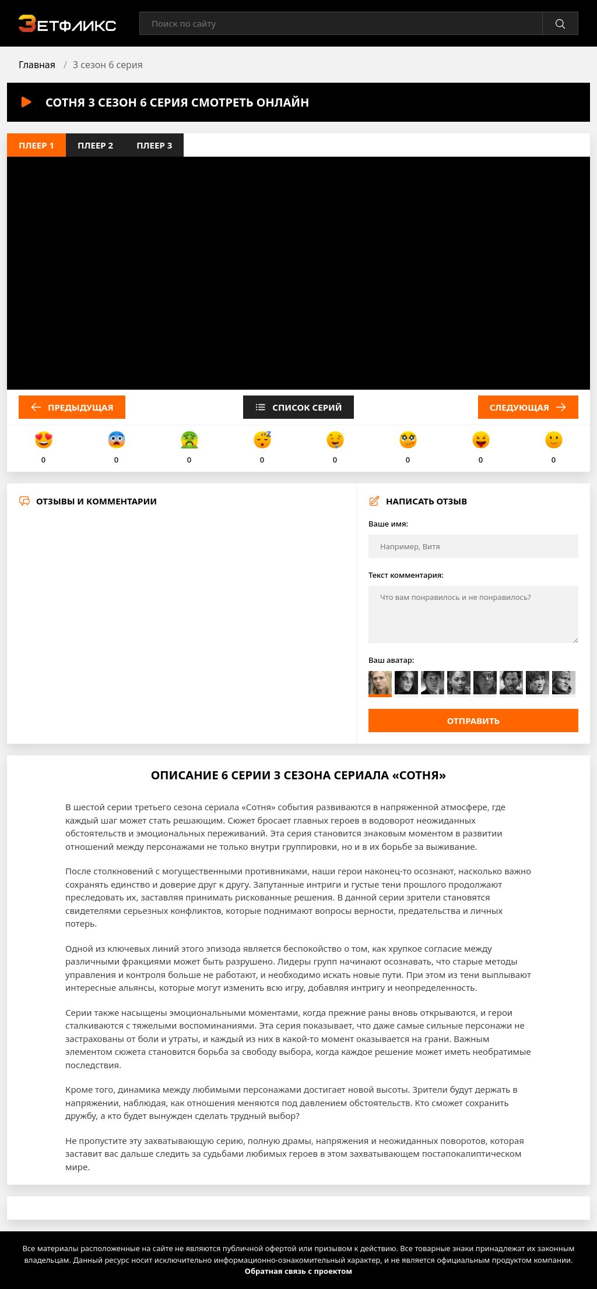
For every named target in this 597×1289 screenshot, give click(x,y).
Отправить (473, 720)
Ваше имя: (388, 523)
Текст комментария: (406, 575)
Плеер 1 (36, 145)
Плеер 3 (154, 145)
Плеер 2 (95, 145)
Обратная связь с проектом (298, 1271)
